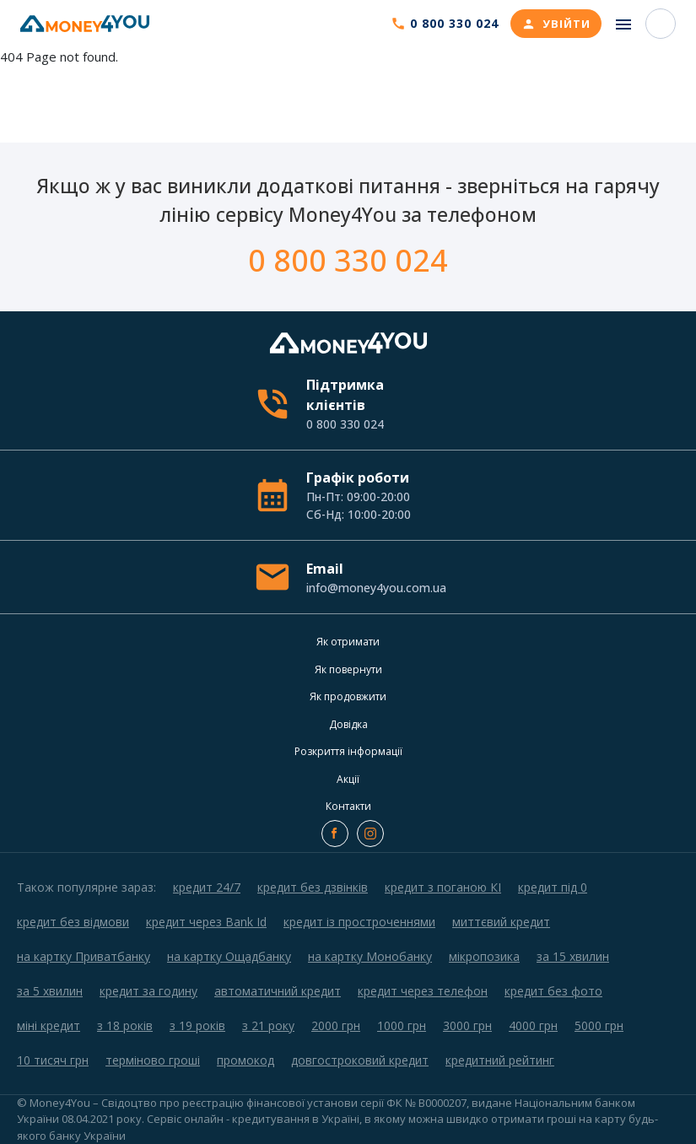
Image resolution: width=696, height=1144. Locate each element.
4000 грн (533, 1025)
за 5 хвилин (50, 991)
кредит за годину (148, 991)
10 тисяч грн (53, 1060)
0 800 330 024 (348, 260)
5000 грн (599, 1025)
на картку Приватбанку (83, 956)
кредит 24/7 (206, 887)
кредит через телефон (423, 991)
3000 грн (467, 1025)
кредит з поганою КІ (443, 887)
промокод (245, 1060)
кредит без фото (553, 991)
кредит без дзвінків (312, 887)
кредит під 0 (552, 887)
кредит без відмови (73, 922)
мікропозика (484, 956)
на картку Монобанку (370, 956)
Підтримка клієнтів (375, 404)
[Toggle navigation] (623, 24)
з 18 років (125, 1025)
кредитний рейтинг (499, 1060)
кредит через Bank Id (206, 922)
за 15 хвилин (573, 956)
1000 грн (401, 1025)
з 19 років (197, 1025)
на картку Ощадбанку (229, 956)
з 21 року (268, 1025)
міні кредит (48, 1025)
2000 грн (335, 1025)
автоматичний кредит (277, 991)
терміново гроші (152, 1060)
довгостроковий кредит (360, 1060)
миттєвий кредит (501, 922)
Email (375, 577)
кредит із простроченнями (359, 922)
